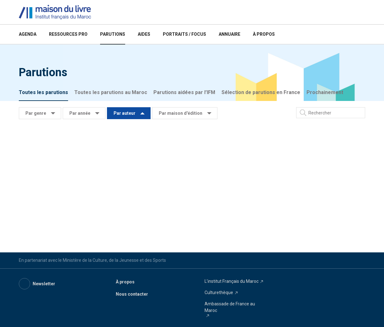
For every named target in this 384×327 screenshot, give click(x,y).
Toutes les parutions (43, 92)
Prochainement (325, 92)
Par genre (35, 113)
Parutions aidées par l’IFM (184, 92)
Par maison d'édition (180, 113)
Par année (79, 113)
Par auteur (125, 113)
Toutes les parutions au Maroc (110, 92)
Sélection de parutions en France (260, 92)
